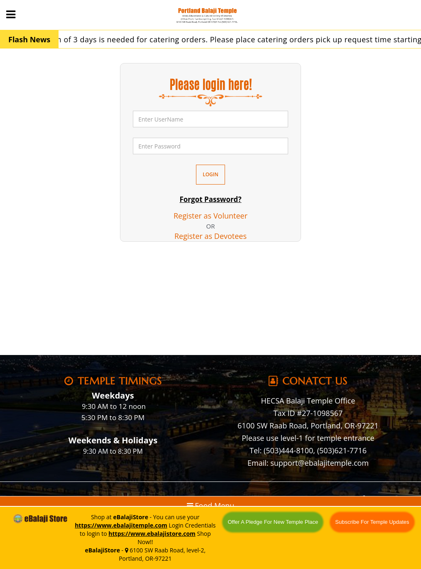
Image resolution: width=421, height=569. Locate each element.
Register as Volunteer (210, 216)
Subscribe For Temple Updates (372, 522)
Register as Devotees (210, 236)
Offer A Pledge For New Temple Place (273, 522)
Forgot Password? (210, 199)
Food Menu (211, 506)
